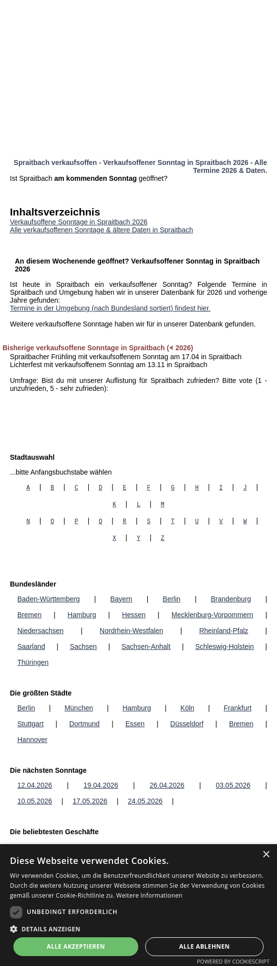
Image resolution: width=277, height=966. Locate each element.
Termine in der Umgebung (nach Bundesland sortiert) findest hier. (110, 308)
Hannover (32, 740)
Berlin (171, 599)
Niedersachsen (40, 631)
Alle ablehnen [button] (204, 946)
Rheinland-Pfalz (223, 631)
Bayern (121, 599)
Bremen (29, 615)
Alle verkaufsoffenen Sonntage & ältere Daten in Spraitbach (101, 230)
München (78, 708)
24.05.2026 (145, 801)
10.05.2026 (34, 801)
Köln (187, 708)
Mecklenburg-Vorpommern (212, 615)
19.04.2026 (100, 785)
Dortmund (84, 724)
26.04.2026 (167, 785)
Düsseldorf (187, 724)
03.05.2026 (233, 785)
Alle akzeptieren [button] (76, 946)
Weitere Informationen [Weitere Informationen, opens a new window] (149, 895)
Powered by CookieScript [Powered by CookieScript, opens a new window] (233, 961)
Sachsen (83, 646)
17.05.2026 (90, 801)
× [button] (266, 855)
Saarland (31, 646)
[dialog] (138, 905)
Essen (135, 724)
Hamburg (81, 615)
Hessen (133, 615)
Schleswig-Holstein (224, 646)
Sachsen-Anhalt (145, 646)
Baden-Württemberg (48, 599)
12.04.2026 (34, 785)
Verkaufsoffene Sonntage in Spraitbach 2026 (79, 222)
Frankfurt (238, 708)
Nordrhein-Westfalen (131, 631)
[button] (138, 928)
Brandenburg (231, 599)
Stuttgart (30, 724)
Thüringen (33, 662)
